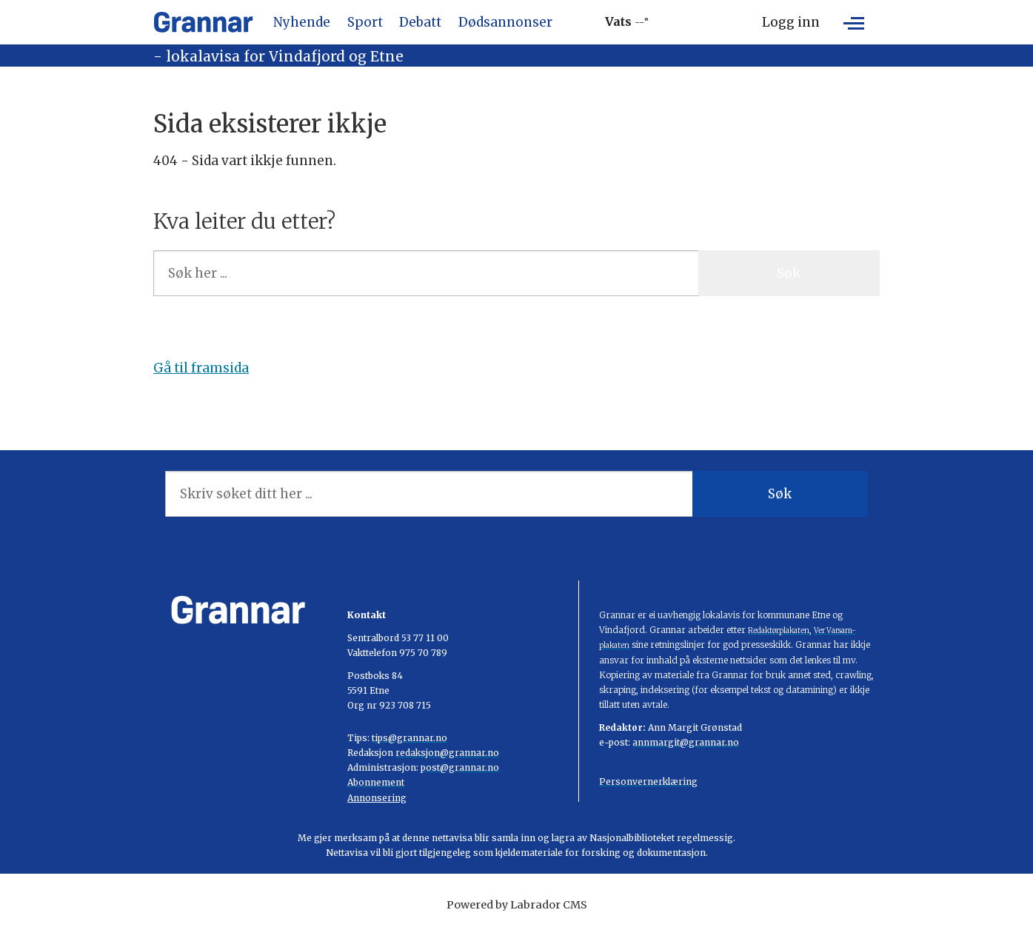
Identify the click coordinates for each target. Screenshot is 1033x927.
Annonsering (377, 797)
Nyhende (301, 22)
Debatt (420, 22)
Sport (365, 22)
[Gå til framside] (203, 22)
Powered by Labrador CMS (517, 904)
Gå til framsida (201, 368)
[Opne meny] (853, 22)
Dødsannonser (505, 22)
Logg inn (791, 22)
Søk (788, 273)
